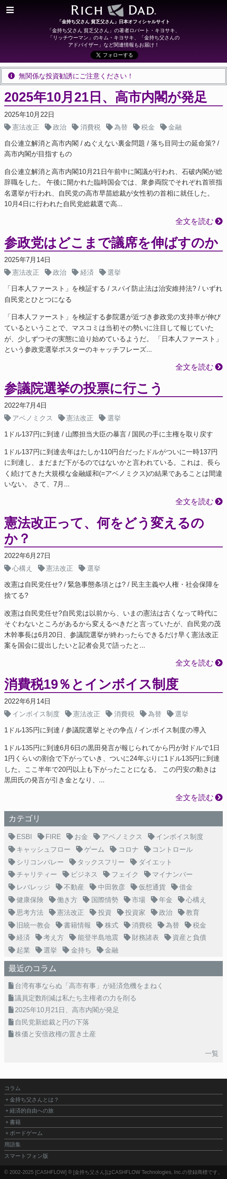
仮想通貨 (152, 887)
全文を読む (194, 221)
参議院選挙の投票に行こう (83, 388)
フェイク (125, 874)
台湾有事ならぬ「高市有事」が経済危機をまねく (89, 985)
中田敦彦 (111, 887)
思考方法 (30, 912)
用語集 (12, 1144)
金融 (175, 127)
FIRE (53, 836)
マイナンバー (172, 874)
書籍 (15, 1122)
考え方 (54, 937)
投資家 (135, 912)
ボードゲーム (26, 1133)
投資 (105, 912)
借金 (186, 887)
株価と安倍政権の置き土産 (55, 1034)
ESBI (24, 836)
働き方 (67, 899)
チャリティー (36, 874)
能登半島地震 (98, 937)
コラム (12, 1088)
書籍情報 (77, 925)
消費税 (90, 127)
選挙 (114, 272)
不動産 (74, 887)
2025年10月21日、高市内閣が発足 (105, 97)
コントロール (172, 849)
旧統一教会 (33, 925)
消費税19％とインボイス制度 (91, 684)
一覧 (212, 1053)
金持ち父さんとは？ (34, 1099)
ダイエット (155, 862)
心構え (22, 568)
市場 (138, 899)
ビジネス (84, 874)
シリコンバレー (40, 862)
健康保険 (30, 899)
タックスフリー (101, 862)
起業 (23, 950)
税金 (148, 127)
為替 (121, 127)
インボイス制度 (36, 714)
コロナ (128, 849)
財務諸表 (145, 937)
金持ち (81, 950)
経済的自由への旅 (32, 1110)
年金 (165, 899)
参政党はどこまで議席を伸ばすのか (111, 242)
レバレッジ (33, 887)
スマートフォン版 (26, 1156)
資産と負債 (189, 937)
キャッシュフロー (43, 849)
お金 (81, 836)
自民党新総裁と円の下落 (52, 1022)
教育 (193, 912)
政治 (59, 127)
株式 (111, 925)
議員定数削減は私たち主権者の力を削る (76, 998)
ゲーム (94, 849)
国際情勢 (104, 899)
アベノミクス (32, 418)
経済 (87, 272)
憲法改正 (25, 127)
